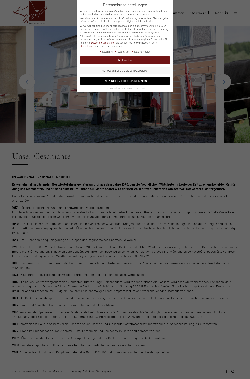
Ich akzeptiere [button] (125, 57)
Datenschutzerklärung (102, 39)
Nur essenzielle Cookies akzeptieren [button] (125, 67)
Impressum (141, 85)
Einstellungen (87, 42)
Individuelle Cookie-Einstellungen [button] (125, 77)
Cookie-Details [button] (110, 85)
